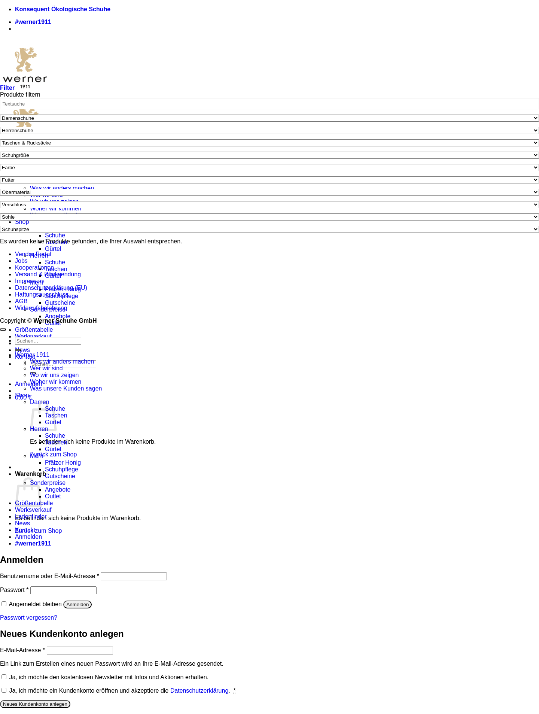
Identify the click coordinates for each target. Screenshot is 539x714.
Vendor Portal (33, 254)
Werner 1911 (32, 355)
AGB (21, 301)
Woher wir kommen (56, 208)
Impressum (30, 281)
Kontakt (25, 530)
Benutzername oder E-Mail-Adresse (49, 576)
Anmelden (77, 604)
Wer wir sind (46, 368)
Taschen (56, 269)
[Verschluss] (269, 204)
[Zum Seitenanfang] (3, 329)
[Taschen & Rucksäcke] (269, 142)
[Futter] (269, 179)
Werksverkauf (33, 336)
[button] (28, 384)
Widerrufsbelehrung (41, 308)
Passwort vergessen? (28, 617)
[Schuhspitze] (269, 229)
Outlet (53, 496)
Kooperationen (34, 267)
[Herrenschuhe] (269, 130)
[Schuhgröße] (269, 155)
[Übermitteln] (18, 350)
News (22, 350)
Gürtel (53, 249)
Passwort (14, 590)
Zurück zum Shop (53, 454)
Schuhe (55, 235)
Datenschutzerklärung (199, 690)
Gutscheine (60, 303)
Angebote (58, 316)
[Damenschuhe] (269, 118)
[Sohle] (269, 217)
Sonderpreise (48, 483)
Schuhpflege (61, 469)
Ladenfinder (31, 516)
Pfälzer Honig (63, 462)
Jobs (21, 261)
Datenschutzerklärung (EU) (51, 288)
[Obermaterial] (269, 192)
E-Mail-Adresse (22, 650)
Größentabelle (34, 329)
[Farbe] (269, 167)
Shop (22, 222)
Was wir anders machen (62, 188)
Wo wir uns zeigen (54, 375)
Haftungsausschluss (41, 294)
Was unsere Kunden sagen (66, 388)
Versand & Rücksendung (48, 274)
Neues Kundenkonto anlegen (35, 704)
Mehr (36, 456)
